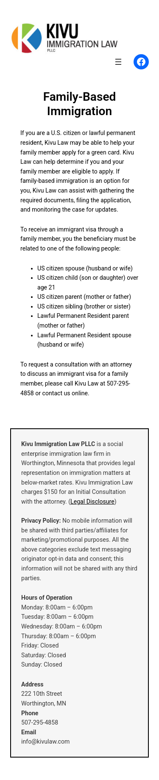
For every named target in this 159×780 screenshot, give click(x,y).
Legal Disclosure (92, 501)
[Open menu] (118, 62)
